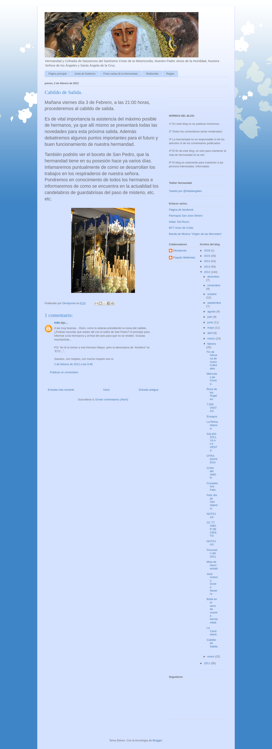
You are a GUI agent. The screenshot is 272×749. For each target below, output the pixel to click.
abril (210, 333)
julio (210, 316)
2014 (207, 261)
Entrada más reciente (61, 389)
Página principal (57, 73)
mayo (211, 327)
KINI (57, 322)
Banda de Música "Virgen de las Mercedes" (195, 233)
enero (211, 656)
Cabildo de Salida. (212, 644)
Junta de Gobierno (84, 73)
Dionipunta (179, 250)
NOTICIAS (211, 515)
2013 (207, 266)
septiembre (214, 302)
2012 (207, 272)
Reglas (170, 73)
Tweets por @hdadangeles (185, 191)
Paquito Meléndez (184, 257)
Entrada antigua (148, 389)
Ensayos (212, 416)
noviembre (213, 285)
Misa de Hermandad (212, 565)
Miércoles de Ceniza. (212, 378)
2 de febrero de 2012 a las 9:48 (73, 364)
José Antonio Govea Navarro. (212, 584)
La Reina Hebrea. (212, 425)
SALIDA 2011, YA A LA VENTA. (212, 442)
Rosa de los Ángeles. (212, 394)
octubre (212, 294)
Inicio (106, 389)
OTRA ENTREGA (212, 459)
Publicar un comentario (64, 372)
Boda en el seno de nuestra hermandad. (212, 610)
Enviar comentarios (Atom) (111, 399)
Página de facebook (181, 209)
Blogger (157, 740)
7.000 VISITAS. (212, 408)
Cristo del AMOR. (211, 472)
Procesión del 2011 (212, 553)
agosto (212, 311)
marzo (211, 338)
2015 (207, 255)
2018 (207, 250)
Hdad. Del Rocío (179, 221)
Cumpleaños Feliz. (212, 486)
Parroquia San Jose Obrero (186, 215)
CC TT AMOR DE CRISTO (211, 529)
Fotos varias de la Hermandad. (120, 73)
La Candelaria (212, 631)
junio (210, 322)
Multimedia (152, 73)
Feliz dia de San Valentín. (212, 502)
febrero (211, 343)
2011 (207, 663)
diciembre (213, 276)
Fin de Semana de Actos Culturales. (212, 360)
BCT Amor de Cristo (181, 227)
